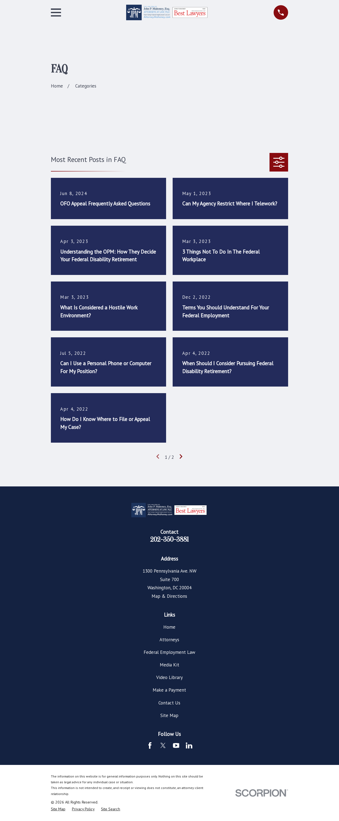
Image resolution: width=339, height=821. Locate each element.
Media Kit (169, 665)
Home (169, 627)
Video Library (169, 677)
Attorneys (169, 640)
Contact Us (169, 703)
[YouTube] (176, 745)
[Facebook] (150, 745)
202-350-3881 (169, 539)
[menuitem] (58, 809)
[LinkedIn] (189, 745)
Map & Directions (169, 596)
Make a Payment (169, 690)
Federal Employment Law (169, 652)
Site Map (169, 715)
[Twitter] (163, 745)
